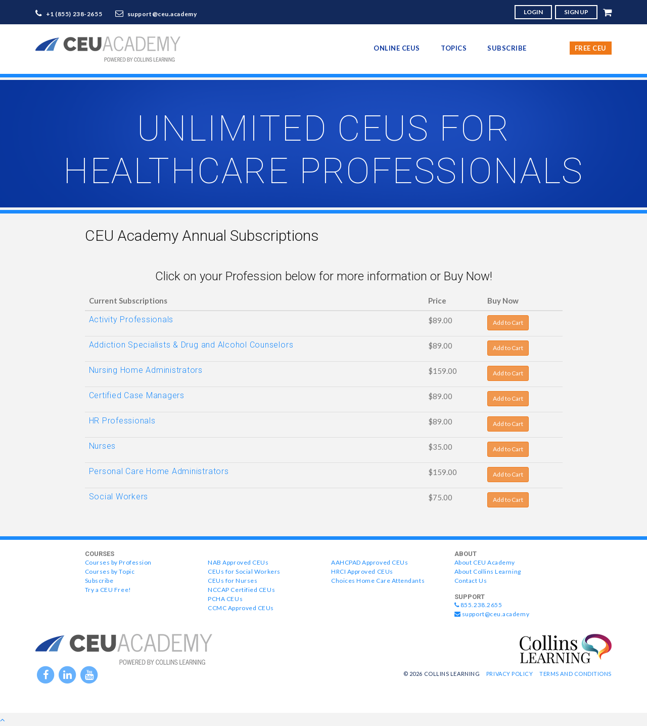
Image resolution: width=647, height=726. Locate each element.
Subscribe (507, 48)
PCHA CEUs (225, 599)
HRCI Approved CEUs (362, 571)
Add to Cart (508, 322)
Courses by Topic (110, 571)
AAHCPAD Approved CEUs (369, 562)
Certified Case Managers (136, 395)
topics (454, 48)
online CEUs (397, 48)
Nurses (102, 446)
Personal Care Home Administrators (159, 471)
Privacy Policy (509, 673)
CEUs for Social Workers (244, 571)
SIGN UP (576, 12)
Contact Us (470, 580)
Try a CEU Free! (108, 589)
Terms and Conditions (575, 673)
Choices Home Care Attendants (378, 580)
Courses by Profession (118, 562)
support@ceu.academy (162, 14)
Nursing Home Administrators (146, 370)
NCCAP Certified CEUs (241, 589)
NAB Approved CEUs (238, 562)
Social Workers (119, 496)
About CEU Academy (484, 562)
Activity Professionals (131, 319)
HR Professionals (122, 420)
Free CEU (591, 48)
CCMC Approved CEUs (241, 608)
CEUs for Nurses (232, 580)
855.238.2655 (478, 605)
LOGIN (533, 12)
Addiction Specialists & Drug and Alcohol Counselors (191, 345)
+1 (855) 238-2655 (74, 14)
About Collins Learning (487, 571)
